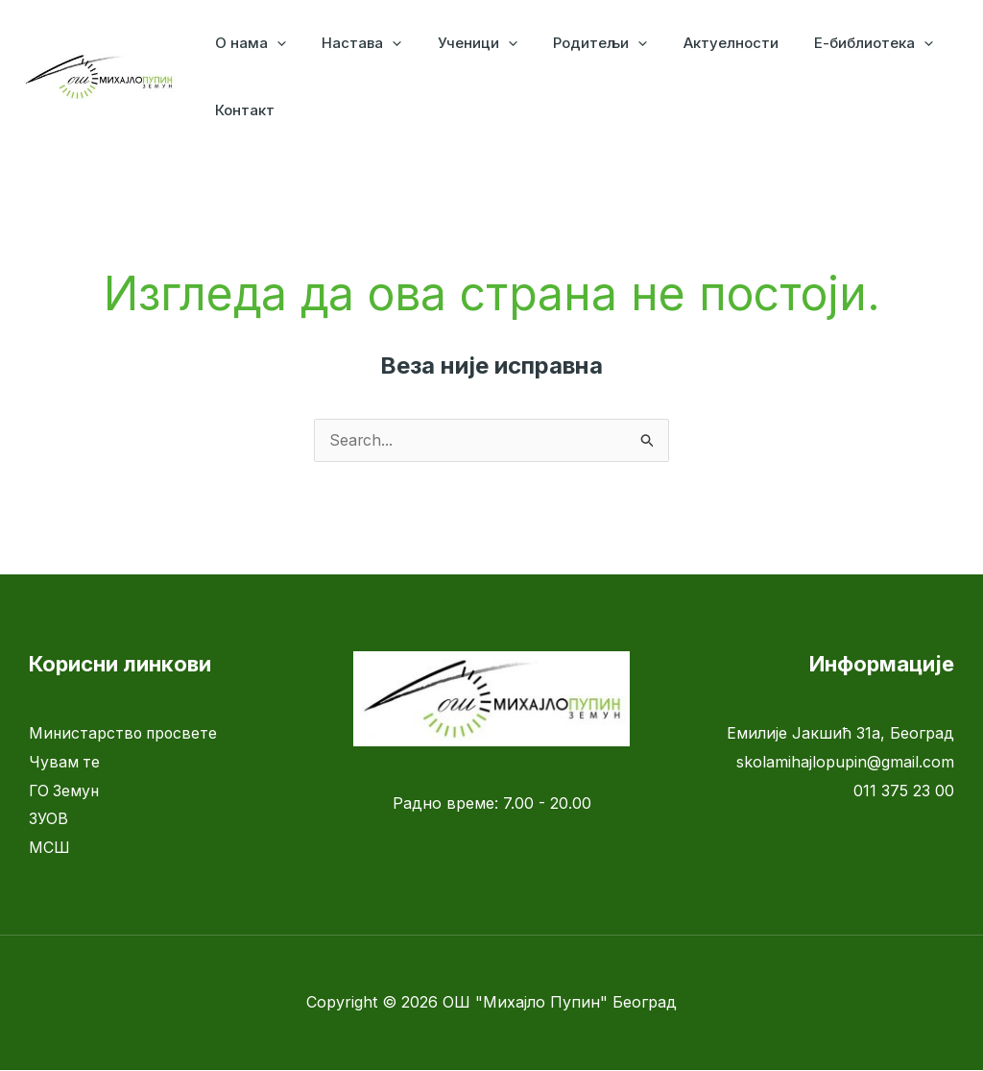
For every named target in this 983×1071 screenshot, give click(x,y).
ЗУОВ (48, 819)
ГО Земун (65, 791)
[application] (273, 43)
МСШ (49, 848)
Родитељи (575, 43)
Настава (351, 43)
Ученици (459, 43)
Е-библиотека (834, 43)
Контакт (241, 110)
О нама (246, 43)
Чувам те (65, 762)
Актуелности (698, 43)
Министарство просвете (125, 733)
